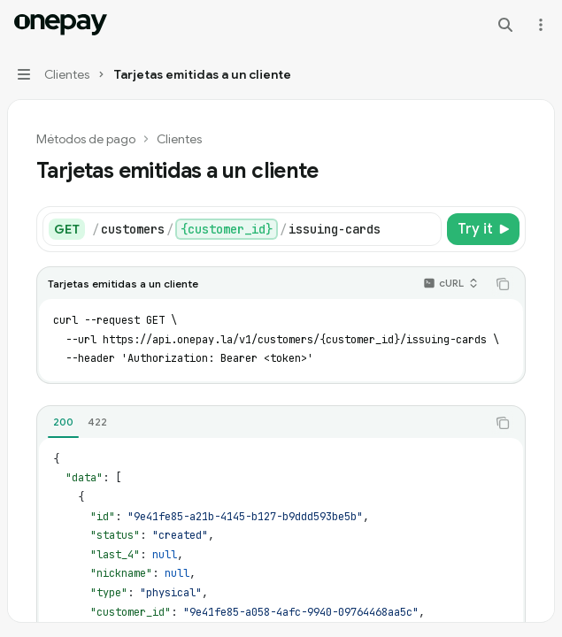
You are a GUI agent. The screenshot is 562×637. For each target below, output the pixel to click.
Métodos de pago (85, 139)
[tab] (63, 422)
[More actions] (539, 24)
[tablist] (261, 423)
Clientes (179, 139)
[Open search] (505, 25)
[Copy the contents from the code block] (502, 283)
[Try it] (483, 229)
